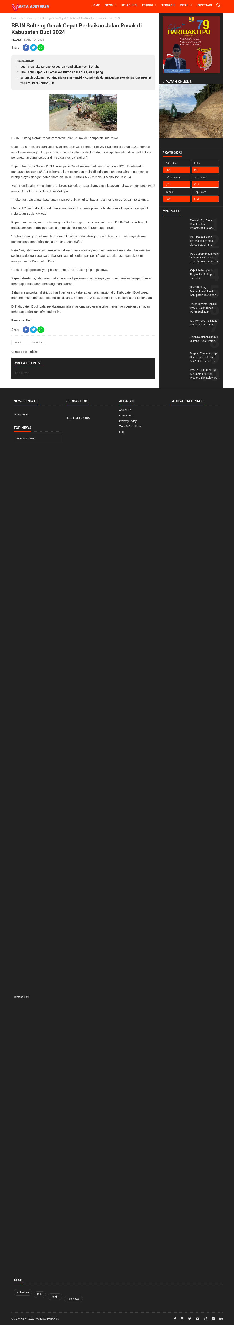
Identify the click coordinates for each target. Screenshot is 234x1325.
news (109, 5)
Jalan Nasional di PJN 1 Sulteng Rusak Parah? (204, 338)
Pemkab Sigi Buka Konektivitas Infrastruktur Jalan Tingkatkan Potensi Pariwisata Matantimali (204, 224)
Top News (26, 18)
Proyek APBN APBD (78, 418)
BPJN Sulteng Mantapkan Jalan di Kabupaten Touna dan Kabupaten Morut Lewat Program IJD (204, 291)
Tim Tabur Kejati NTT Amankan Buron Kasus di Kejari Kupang (61, 72)
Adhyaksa (171, 163)
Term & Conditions (130, 426)
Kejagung (129, 5)
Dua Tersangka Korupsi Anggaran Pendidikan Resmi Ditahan (60, 66)
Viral (184, 5)
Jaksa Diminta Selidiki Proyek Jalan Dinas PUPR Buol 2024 (203, 307)
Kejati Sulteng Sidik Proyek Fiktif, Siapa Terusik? (201, 274)
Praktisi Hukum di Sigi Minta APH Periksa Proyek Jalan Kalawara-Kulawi (204, 374)
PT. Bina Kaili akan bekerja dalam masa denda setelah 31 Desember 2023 (202, 241)
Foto (197, 163)
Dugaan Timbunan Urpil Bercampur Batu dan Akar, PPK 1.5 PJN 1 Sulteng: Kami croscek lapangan (204, 357)
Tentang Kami (22, 996)
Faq (121, 431)
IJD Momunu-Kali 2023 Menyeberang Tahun (203, 322)
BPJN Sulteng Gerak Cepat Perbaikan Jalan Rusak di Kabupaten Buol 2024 (76, 28)
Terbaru (168, 5)
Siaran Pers (201, 177)
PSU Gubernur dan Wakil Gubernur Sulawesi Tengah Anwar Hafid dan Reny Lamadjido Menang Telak (204, 258)
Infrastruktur (173, 177)
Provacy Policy (128, 421)
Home (96, 5)
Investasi (204, 5)
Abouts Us (125, 410)
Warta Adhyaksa (47, 1318)
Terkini (147, 5)
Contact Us (125, 415)
